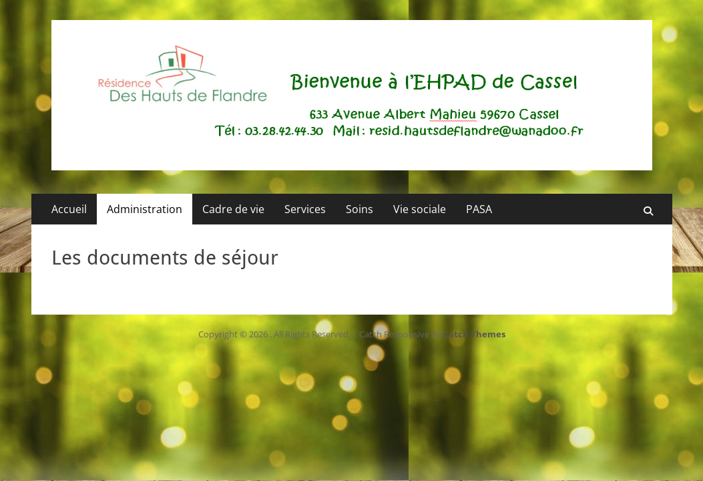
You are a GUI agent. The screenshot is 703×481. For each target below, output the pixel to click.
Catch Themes (474, 334)
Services (305, 209)
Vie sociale (419, 209)
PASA (479, 209)
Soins (359, 209)
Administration (144, 209)
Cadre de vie (233, 209)
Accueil (69, 209)
